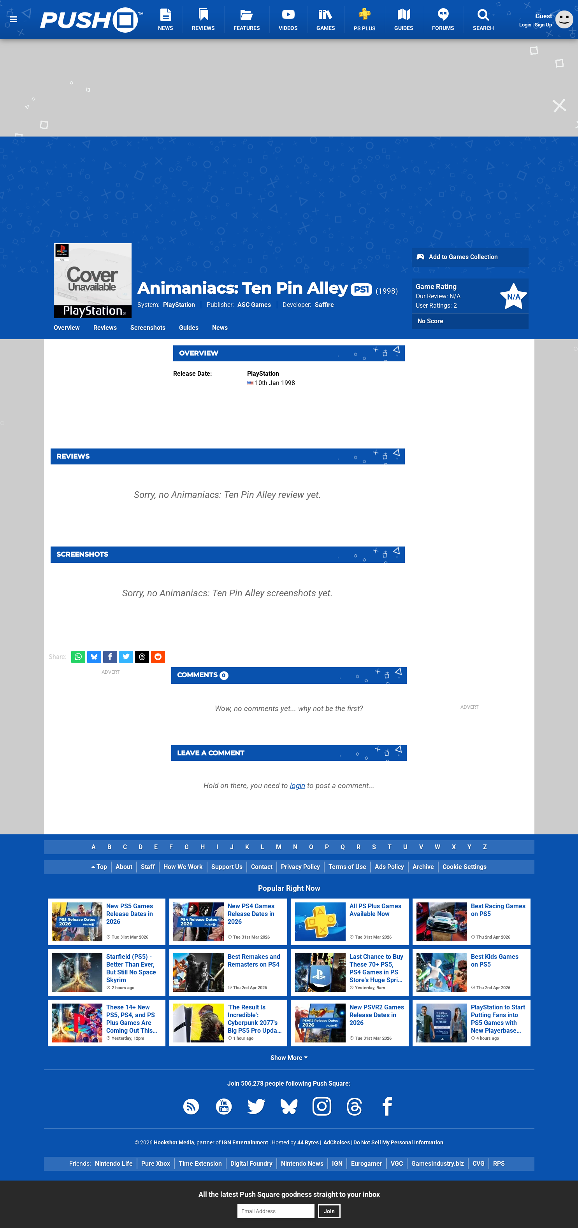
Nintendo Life (114, 1163)
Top (99, 867)
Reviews (105, 327)
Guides (189, 327)
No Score (430, 321)
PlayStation (179, 304)
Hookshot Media (174, 1142)
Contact (261, 867)
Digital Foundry (251, 1163)
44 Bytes (308, 1142)
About (124, 867)
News (220, 327)
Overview (67, 327)
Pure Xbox (155, 1163)
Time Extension (200, 1163)
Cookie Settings (465, 867)
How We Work (183, 867)
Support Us (226, 867)
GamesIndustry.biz (437, 1163)
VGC (397, 1163)
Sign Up (543, 25)
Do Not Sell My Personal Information (398, 1142)
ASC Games (254, 304)
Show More (289, 1058)
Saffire (324, 304)
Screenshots (147, 327)
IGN (337, 1163)
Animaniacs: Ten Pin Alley (254, 288)
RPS (499, 1163)
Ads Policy (389, 867)
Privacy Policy (300, 867)
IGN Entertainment (245, 1142)
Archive (423, 867)
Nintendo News (302, 1163)
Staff (148, 867)
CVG (479, 1163)
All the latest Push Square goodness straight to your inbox (289, 1194)
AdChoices (336, 1142)
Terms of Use (347, 867)
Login (525, 25)
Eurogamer (366, 1163)
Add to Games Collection (457, 257)
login (297, 785)
